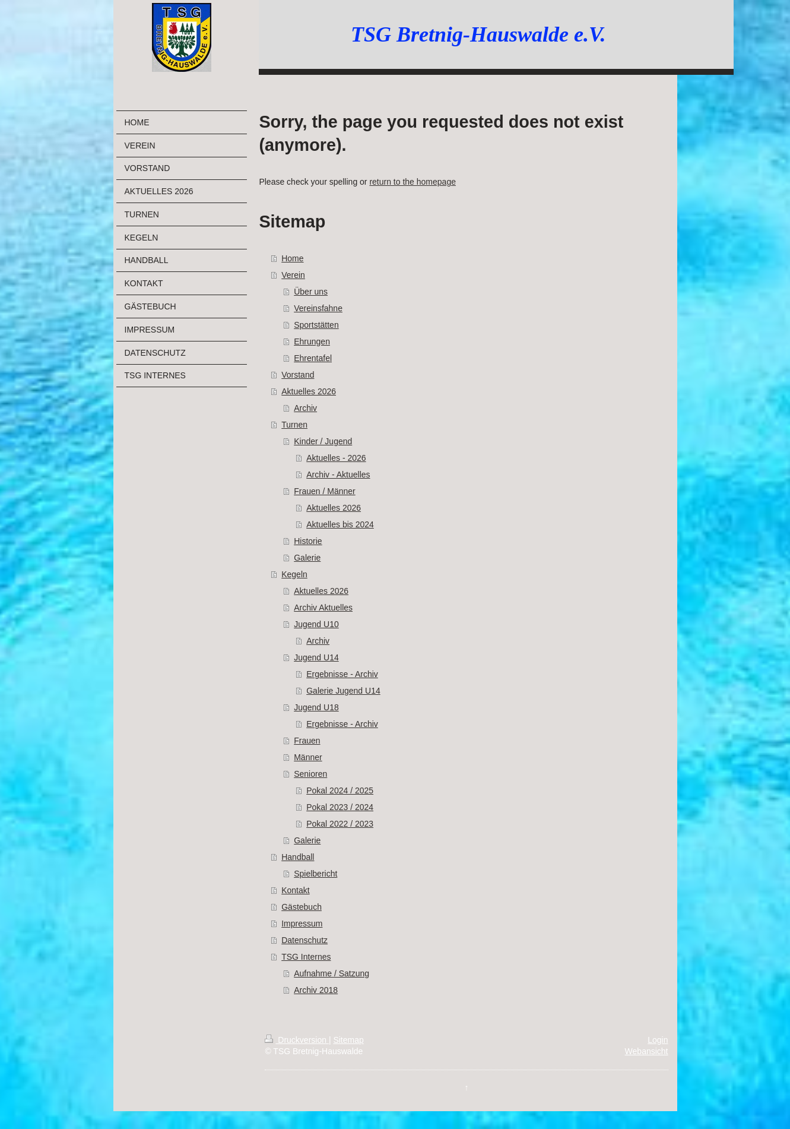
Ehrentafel (313, 358)
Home (292, 258)
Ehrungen (312, 341)
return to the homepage (412, 181)
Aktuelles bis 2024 (340, 524)
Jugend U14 (316, 657)
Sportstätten (316, 325)
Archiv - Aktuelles (338, 474)
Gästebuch (301, 907)
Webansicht (646, 1051)
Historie (308, 541)
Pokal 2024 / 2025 (339, 790)
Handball (297, 857)
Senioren (310, 774)
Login (658, 1040)
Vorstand (297, 375)
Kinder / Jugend (323, 441)
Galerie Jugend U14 (343, 690)
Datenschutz (304, 940)
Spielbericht (315, 873)
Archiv (305, 408)
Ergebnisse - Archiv (342, 674)
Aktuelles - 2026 (336, 458)
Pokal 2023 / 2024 (339, 807)
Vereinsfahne (318, 308)
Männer (308, 757)
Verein (293, 275)
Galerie (307, 557)
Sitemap (348, 1040)
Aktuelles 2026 (308, 391)
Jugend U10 (316, 624)
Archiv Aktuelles (323, 607)
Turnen (294, 424)
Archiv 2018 (316, 990)
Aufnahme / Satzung (331, 973)
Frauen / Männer (325, 491)
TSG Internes (306, 957)
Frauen (307, 740)
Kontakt (295, 890)
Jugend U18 (316, 707)
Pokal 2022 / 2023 (339, 823)
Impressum (301, 923)
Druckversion (296, 1040)
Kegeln (294, 574)
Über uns (311, 291)
